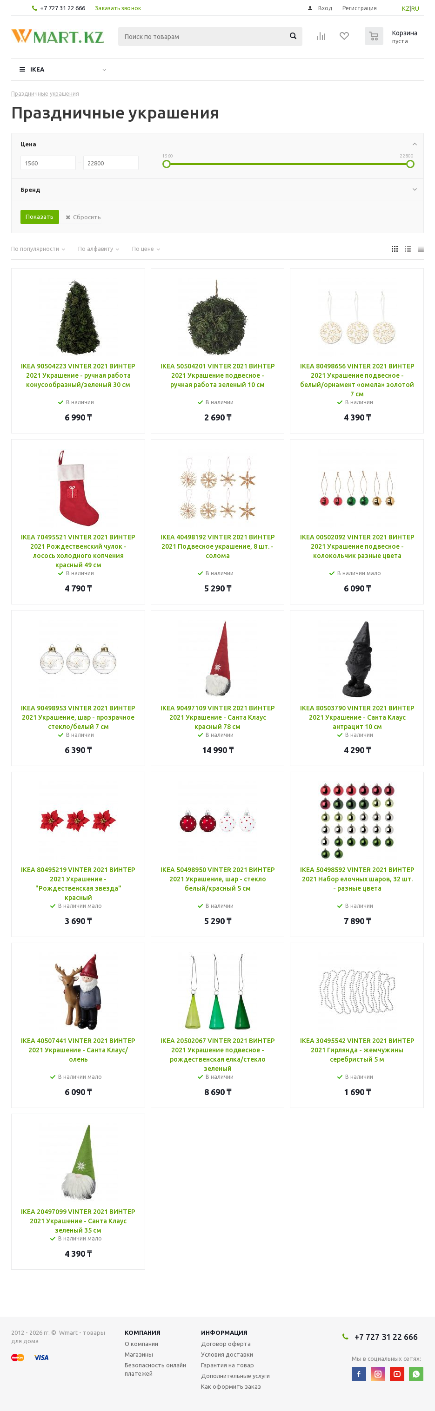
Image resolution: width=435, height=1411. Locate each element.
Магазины (139, 1354)
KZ (406, 8)
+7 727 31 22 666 (62, 8)
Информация (224, 1332)
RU (415, 8)
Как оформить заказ (231, 1386)
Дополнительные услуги (235, 1375)
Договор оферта (226, 1343)
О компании (141, 1343)
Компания (143, 1332)
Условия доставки (227, 1354)
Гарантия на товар (227, 1365)
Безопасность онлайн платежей (155, 1369)
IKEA (37, 69)
